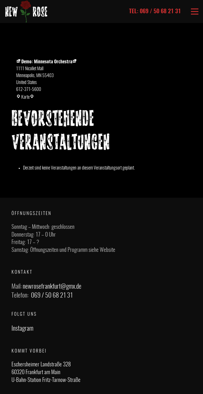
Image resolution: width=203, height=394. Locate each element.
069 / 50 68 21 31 (52, 295)
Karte (25, 97)
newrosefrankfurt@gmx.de (52, 286)
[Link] (26, 11)
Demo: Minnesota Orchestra (44, 62)
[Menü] (194, 11)
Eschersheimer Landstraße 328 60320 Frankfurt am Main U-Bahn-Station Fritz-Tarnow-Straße (46, 372)
